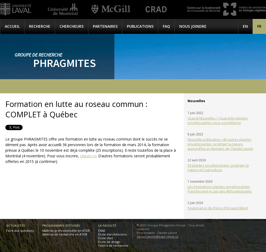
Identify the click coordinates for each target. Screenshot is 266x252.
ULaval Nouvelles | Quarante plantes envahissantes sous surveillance (218, 120)
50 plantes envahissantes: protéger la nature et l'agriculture (218, 167)
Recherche (39, 26)
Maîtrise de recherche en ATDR (64, 234)
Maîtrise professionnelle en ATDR (66, 231)
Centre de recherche (113, 245)
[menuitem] (259, 26)
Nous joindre (192, 26)
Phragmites (64, 63)
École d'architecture (112, 234)
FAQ (166, 26)
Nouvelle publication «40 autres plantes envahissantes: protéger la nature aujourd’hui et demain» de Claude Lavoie (220, 144)
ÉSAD (101, 231)
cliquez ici (88, 155)
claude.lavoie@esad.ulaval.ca (157, 236)
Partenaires (105, 26)
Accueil (12, 26)
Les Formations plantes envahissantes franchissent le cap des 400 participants (220, 189)
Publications (140, 26)
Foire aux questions (20, 231)
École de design (109, 242)
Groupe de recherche (38, 55)
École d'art (105, 238)
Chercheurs (72, 26)
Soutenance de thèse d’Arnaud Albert (218, 208)
